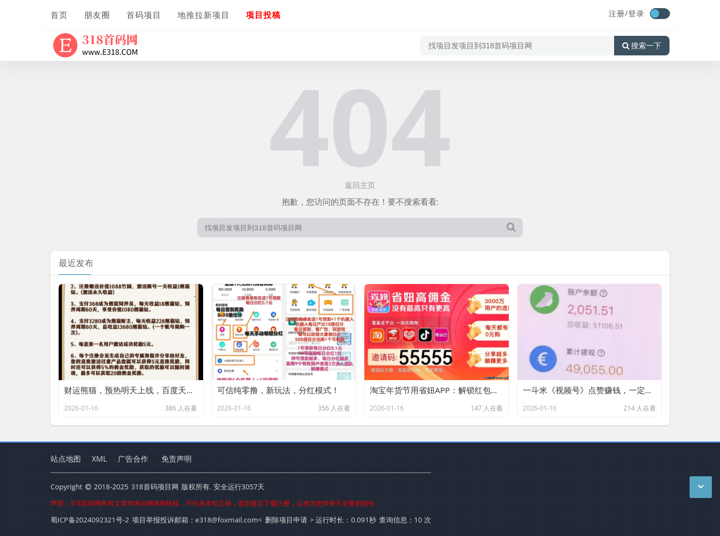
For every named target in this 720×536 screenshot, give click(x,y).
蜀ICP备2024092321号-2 (89, 520)
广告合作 (133, 458)
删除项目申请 (286, 520)
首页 (59, 14)
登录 (636, 13)
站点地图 (65, 458)
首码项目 (144, 14)
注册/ (618, 13)
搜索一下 (641, 45)
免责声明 (176, 458)
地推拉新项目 (204, 14)
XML (99, 458)
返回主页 (360, 185)
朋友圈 (97, 14)
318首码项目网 (154, 486)
